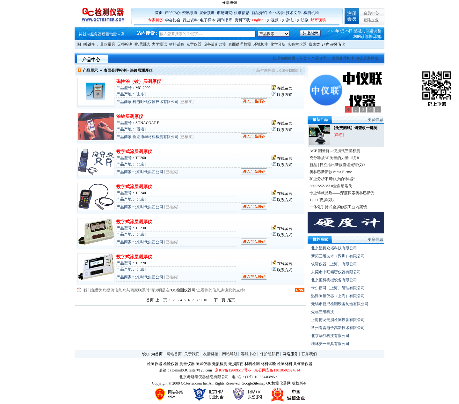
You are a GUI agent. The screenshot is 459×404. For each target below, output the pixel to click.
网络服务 (290, 354)
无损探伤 (236, 364)
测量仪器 (187, 364)
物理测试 (142, 44)
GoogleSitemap (254, 383)
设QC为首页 (152, 354)
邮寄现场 (318, 20)
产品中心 (172, 13)
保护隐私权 (269, 354)
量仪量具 (107, 44)
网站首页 (174, 354)
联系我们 (309, 354)
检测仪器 (154, 364)
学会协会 (172, 20)
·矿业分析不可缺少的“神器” (332, 179)
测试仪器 (203, 364)
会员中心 (371, 13)
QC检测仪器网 (183, 290)
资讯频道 (189, 13)
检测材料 (284, 364)
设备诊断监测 (214, 44)
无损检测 (125, 44)
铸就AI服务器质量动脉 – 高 (102, 34)
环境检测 (260, 44)
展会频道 (207, 13)
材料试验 (176, 44)
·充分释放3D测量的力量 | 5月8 (334, 158)
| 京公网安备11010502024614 (276, 370)
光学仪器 (193, 44)
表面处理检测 (239, 44)
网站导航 (229, 354)
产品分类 (318, 58)
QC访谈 (302, 20)
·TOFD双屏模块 (322, 200)
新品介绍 (259, 13)
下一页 (219, 300)
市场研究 (224, 13)
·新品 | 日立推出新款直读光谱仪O (337, 165)
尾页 (231, 300)
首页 (159, 13)
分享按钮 (229, 2)
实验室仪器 (297, 44)
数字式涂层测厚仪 (134, 151)
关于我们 (192, 354)
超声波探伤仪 (333, 44)
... (210, 300)
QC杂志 (287, 20)
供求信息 (241, 13)
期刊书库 (224, 20)
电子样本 (207, 20)
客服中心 (248, 354)
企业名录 (276, 13)
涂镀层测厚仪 (129, 116)
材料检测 (252, 364)
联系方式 (284, 94)
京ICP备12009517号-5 (233, 370)
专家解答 (155, 20)
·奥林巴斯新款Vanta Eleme (330, 172)
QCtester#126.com (197, 370)
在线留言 (284, 88)
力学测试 (159, 44)
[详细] (338, 135)
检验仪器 (170, 364)
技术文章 (293, 13)
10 (205, 300)
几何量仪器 (302, 364)
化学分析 (278, 44)
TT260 (140, 158)
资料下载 (242, 20)
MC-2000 (142, 87)
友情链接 (210, 354)
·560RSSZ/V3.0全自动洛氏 (330, 186)
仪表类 (314, 44)
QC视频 (272, 20)
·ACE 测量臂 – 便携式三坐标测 (334, 151)
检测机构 (311, 13)
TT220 (140, 263)
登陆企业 (371, 20)
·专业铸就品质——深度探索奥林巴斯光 (342, 193)
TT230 (140, 228)
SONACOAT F (147, 123)
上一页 (161, 300)
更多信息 (375, 119)
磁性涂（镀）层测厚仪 (138, 81)
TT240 (140, 193)
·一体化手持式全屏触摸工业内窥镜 (338, 207)
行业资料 (190, 20)
